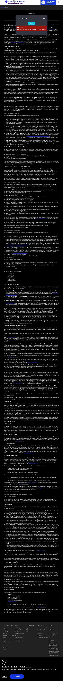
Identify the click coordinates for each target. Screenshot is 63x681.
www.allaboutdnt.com (29, 452)
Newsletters (39, 635)
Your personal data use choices (20, 253)
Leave (4, 676)
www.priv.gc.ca (18, 383)
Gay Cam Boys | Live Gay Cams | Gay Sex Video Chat (53, 634)
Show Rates (17, 631)
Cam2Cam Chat (6, 642)
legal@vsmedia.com (40, 218)
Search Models (18, 630)
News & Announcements (42, 637)
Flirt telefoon (6, 647)
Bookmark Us (51, 630)
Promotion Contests (19, 637)
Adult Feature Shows (19, 633)
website (48, 318)
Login (4, 641)
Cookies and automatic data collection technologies (38, 136)
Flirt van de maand (19, 641)
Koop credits (6, 646)
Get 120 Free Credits (53, 628)
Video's (4, 637)
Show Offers (17, 639)
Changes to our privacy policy (18, 42)
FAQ (38, 631)
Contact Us (39, 633)
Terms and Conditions (32, 362)
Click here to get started (53, 655)
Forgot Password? (41, 630)
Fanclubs (16, 635)
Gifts (27, 631)
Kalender (5, 633)
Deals (4, 649)
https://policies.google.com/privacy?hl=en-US (18, 244)
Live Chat (5, 630)
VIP (4, 639)
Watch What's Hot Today (8, 635)
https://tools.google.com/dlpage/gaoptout (15, 246)
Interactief (5, 631)
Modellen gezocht (18, 628)
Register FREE (6, 628)
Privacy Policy (12, 671)
